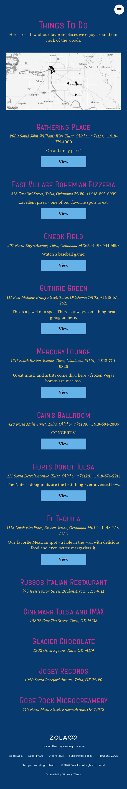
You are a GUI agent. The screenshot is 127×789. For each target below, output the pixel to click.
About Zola (16, 756)
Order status (56, 756)
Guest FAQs (35, 756)
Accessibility (53, 774)
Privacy (67, 774)
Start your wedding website (38, 765)
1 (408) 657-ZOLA (107, 756)
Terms (78, 774)
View (63, 162)
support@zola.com (80, 756)
